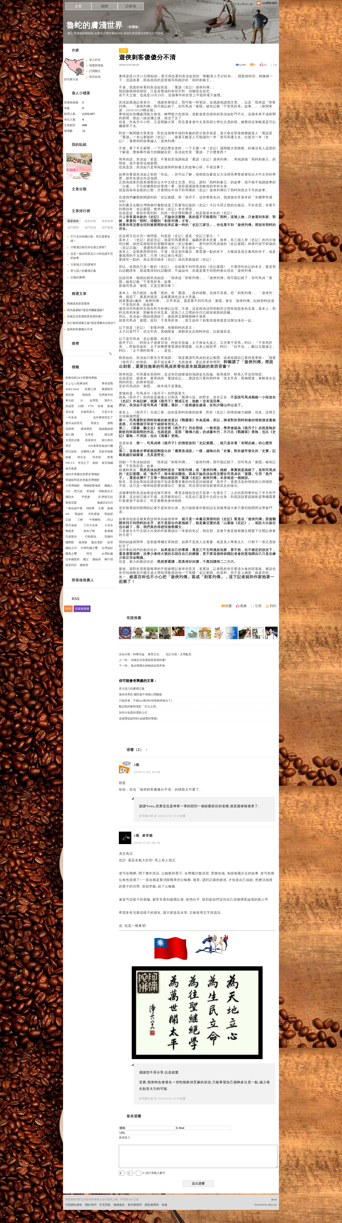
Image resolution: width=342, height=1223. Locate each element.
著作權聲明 (135, 1204)
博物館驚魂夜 (92, 485)
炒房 (110, 542)
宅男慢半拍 (106, 394)
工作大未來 (91, 525)
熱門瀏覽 (73, 227)
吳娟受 (69, 406)
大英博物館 (72, 485)
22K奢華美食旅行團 (100, 445)
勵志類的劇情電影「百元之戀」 (139, 706)
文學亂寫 (185, 654)
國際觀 (69, 542)
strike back (72, 389)
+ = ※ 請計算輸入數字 (142, 1173)
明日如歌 (71, 451)
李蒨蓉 (90, 491)
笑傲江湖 (90, 389)
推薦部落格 (96, 65)
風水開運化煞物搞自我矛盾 (148, 665)
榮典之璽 (71, 553)
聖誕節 (108, 514)
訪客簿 (130, 6)
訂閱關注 (95, 71)
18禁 (81, 406)
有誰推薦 (134, 618)
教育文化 (153, 654)
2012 (110, 519)
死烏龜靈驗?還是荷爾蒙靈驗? (85, 310)
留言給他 (95, 76)
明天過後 (71, 525)
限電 (110, 457)
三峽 (80, 519)
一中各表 (71, 417)
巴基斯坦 (71, 536)
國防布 (69, 497)
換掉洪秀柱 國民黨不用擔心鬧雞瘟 (140, 694)
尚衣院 (96, 457)
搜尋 (110, 353)
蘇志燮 (108, 434)
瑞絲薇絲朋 (106, 428)
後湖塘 (83, 542)
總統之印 (71, 548)
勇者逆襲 (107, 383)
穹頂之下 (83, 462)
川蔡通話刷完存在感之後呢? (88, 247)
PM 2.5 (69, 462)
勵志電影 (97, 542)
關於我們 (90, 1204)
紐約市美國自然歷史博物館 (82, 474)
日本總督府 (72, 559)
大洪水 (108, 525)
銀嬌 (68, 457)
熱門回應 (90, 227)
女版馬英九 (88, 411)
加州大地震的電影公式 (133, 712)
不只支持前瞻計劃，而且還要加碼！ (90, 239)
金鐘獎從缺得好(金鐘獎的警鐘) (138, 718)
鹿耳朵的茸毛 (73, 423)
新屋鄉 (108, 531)
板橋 (110, 508)
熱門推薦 (107, 227)
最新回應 (90, 221)
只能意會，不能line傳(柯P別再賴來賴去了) (145, 700)
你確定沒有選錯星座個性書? (148, 660)
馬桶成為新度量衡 (78, 303)
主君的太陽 (72, 440)
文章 (78, 6)
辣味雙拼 (86, 428)
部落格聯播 (82, 608)
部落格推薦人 (83, 580)
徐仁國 (69, 434)
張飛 (100, 406)
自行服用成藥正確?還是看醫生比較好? (91, 323)
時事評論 (138, 654)
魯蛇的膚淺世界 (94, 25)
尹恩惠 (86, 497)
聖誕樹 (79, 514)
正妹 (68, 519)
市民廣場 (93, 514)
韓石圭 (81, 457)
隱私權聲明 (152, 1204)
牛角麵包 (95, 519)
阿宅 (89, 553)
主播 (101, 508)
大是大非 (107, 411)
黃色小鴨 (89, 531)
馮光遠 (69, 411)
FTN (91, 406)
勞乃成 (78, 491)
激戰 (110, 423)
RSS (68, 608)
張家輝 (69, 428)
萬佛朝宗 (107, 389)
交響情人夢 (88, 451)
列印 (273, 606)
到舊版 (133, 27)
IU (81, 400)
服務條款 (119, 1204)
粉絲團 (69, 1219)
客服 (164, 1204)
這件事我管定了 (103, 417)
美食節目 (90, 440)
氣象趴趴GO (105, 502)
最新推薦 (107, 221)
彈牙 (68, 445)
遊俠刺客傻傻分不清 (79, 329)
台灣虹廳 (107, 553)
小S (67, 491)
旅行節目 (107, 440)
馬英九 (95, 423)
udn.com (272, 1204)
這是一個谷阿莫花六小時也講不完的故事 (91, 256)
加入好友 (95, 59)
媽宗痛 (69, 394)
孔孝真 (89, 434)
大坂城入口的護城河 (83, 264)
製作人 (108, 400)
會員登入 (124, 1137)
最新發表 (73, 221)
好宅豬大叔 (146, 815)
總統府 (96, 559)
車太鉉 (69, 400)
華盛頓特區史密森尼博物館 (82, 480)
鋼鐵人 (108, 485)
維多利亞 (71, 565)
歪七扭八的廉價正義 (131, 688)
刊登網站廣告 (73, 1204)
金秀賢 (94, 400)
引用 (258, 606)
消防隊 (90, 508)
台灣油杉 (107, 548)
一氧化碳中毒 (73, 508)
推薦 (243, 606)
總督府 (84, 565)
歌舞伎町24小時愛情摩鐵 (81, 377)
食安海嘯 (107, 462)
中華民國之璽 (89, 548)
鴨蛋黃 (69, 531)
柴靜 (95, 462)
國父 (86, 559)
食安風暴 (71, 468)
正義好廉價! (78, 277)
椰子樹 (108, 559)
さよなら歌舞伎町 (76, 383)
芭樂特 (108, 536)
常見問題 (105, 1204)
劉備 (110, 406)
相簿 (104, 6)
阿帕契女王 (106, 491)
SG (67, 514)
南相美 (86, 394)
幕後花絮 (71, 502)
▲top (274, 1199)
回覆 (228, 606)
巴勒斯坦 (90, 536)
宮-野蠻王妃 (105, 497)
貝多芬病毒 (106, 451)
